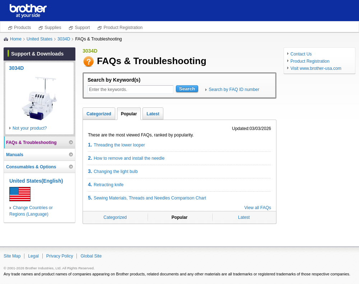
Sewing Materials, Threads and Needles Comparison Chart (147, 198)
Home (16, 39)
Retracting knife (105, 184)
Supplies (53, 27)
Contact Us (301, 54)
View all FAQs (257, 207)
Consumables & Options (31, 166)
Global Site (91, 256)
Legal (33, 256)
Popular (129, 113)
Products (22, 27)
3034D (63, 39)
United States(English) (36, 181)
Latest (152, 113)
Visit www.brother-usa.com (315, 68)
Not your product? (30, 128)
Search (187, 88)
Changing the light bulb (113, 171)
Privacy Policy (59, 256)
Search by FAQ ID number (234, 89)
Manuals (14, 154)
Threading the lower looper (116, 145)
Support (82, 27)
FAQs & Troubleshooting (31, 142)
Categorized (99, 113)
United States (39, 39)
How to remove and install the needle (126, 158)
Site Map (12, 256)
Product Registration (123, 27)
